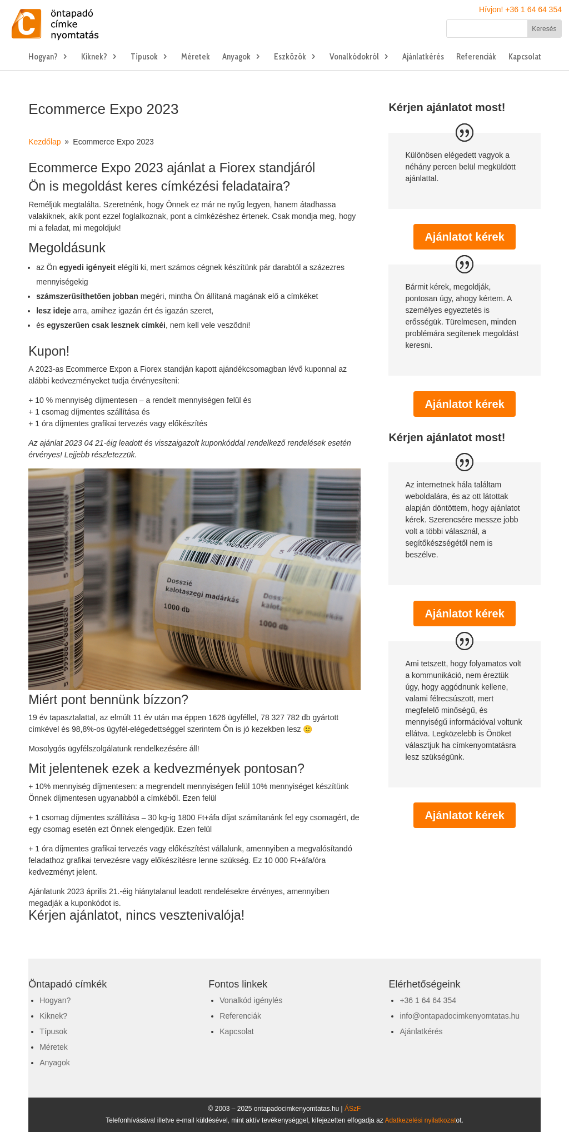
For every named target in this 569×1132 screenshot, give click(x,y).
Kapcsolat (524, 57)
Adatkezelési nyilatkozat (420, 1120)
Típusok (144, 57)
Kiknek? (94, 57)
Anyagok (236, 57)
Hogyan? (43, 57)
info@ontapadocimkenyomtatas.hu (460, 1015)
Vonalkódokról (354, 57)
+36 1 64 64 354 (428, 1000)
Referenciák (476, 57)
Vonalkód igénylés (250, 1000)
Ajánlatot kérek (464, 237)
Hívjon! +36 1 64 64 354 (520, 9)
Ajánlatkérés (423, 57)
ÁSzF (353, 1109)
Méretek (195, 57)
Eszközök (290, 57)
